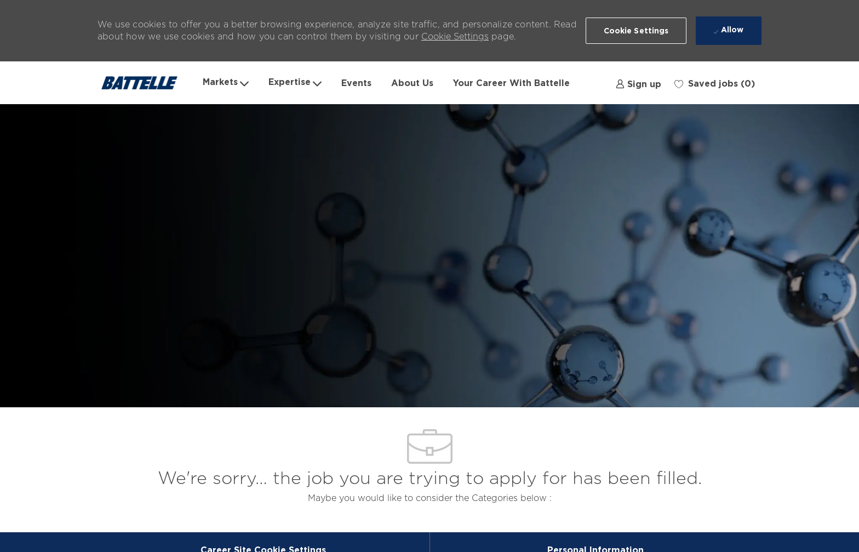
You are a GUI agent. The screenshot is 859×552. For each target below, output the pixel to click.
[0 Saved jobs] (714, 83)
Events (356, 83)
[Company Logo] (145, 83)
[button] (636, 31)
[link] (638, 82)
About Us (412, 83)
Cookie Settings (455, 36)
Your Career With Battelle (511, 83)
